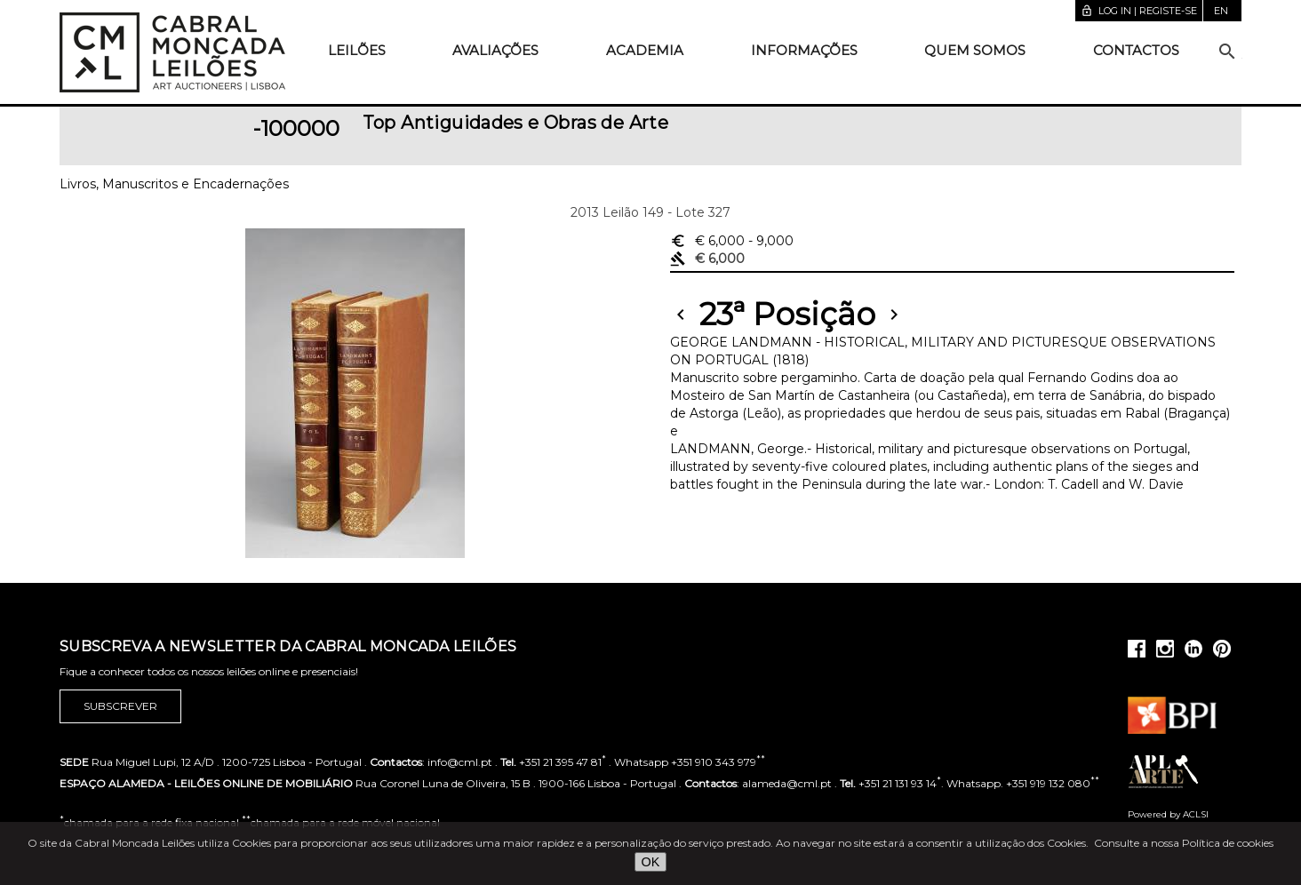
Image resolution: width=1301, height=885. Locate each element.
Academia (644, 50)
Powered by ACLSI (1168, 814)
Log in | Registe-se (1139, 10)
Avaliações (495, 50)
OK (651, 862)
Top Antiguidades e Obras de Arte (516, 122)
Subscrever (120, 706)
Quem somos (975, 50)
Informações (804, 50)
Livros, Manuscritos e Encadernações (174, 184)
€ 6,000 (732, 241)
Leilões (357, 50)
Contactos (1136, 50)
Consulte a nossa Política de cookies (1183, 842)
